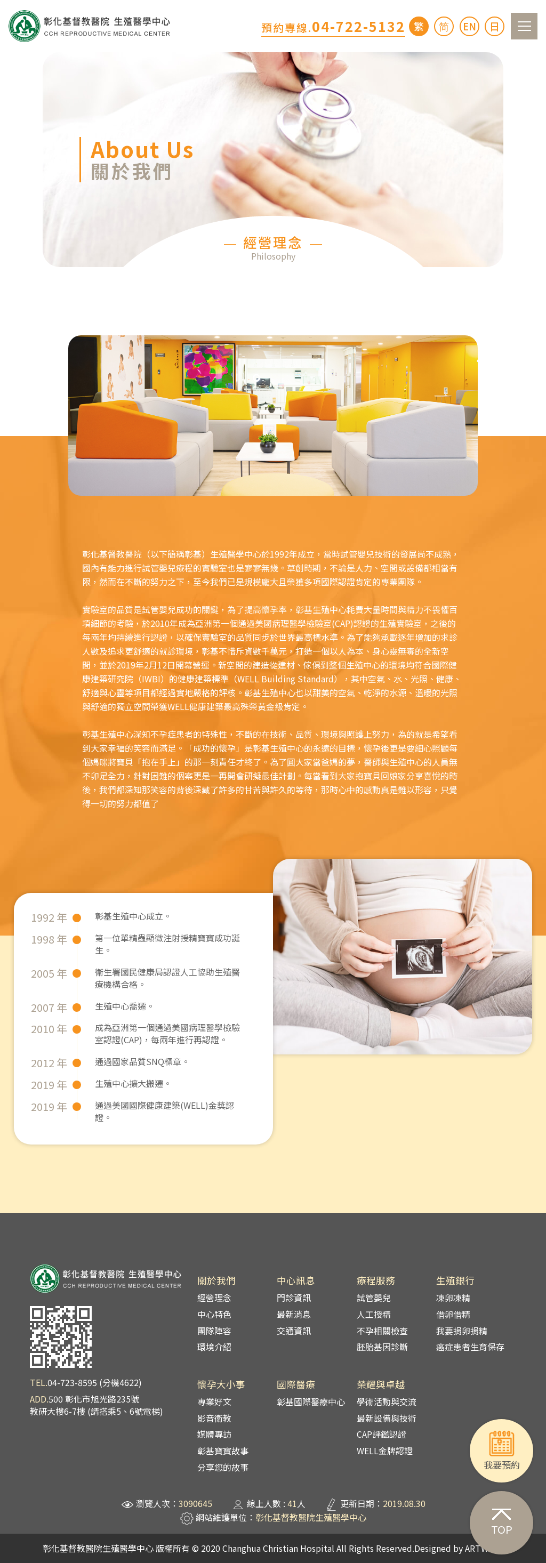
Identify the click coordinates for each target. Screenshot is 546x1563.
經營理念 (214, 1297)
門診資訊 (294, 1297)
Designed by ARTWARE (458, 1548)
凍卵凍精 (453, 1297)
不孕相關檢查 (382, 1330)
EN (469, 26)
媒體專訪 (214, 1434)
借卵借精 (453, 1314)
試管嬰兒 (374, 1297)
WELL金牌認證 (385, 1450)
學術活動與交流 (386, 1401)
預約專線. (333, 28)
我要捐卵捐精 (461, 1330)
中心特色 (214, 1314)
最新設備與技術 (386, 1418)
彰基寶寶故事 (222, 1450)
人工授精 (374, 1314)
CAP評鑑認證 (381, 1434)
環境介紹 (214, 1346)
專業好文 (214, 1401)
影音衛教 (214, 1418)
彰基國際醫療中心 (311, 1401)
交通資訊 (294, 1330)
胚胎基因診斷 (382, 1346)
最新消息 (294, 1314)
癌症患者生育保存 (470, 1346)
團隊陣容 (214, 1330)
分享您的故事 (222, 1467)
